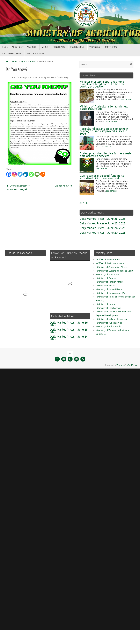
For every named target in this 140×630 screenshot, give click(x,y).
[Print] (42, 174)
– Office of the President (108, 259)
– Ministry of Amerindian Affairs (111, 267)
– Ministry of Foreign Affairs (110, 282)
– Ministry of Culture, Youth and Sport (114, 271)
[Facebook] (8, 174)
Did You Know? (63, 185)
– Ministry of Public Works (108, 326)
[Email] (37, 174)
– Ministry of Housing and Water (112, 293)
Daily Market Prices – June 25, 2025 (102, 223)
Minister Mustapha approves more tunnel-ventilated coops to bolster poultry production (102, 84)
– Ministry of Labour (106, 304)
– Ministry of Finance (106, 278)
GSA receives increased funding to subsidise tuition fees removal (102, 177)
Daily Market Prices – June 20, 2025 (102, 233)
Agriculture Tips (28, 61)
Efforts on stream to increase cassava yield (18, 187)
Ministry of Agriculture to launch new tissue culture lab (104, 108)
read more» (125, 99)
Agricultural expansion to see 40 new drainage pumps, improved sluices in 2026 (104, 131)
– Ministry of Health (105, 285)
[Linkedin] (25, 174)
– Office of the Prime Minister (110, 263)
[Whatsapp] (31, 174)
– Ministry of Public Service (109, 323)
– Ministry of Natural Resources (111, 319)
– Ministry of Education (107, 274)
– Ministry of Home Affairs (109, 289)
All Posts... (85, 203)
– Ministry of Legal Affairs (108, 308)
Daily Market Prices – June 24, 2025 (102, 228)
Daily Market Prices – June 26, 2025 (102, 219)
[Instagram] (14, 174)
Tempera (121, 365)
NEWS (14, 61)
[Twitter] (20, 174)
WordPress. (132, 365)
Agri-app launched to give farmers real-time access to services (105, 155)
